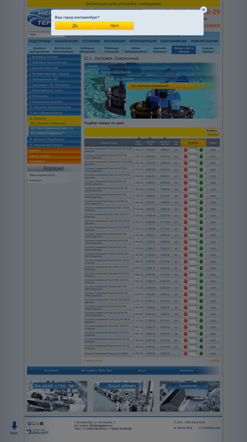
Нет (114, 25)
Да (74, 25)
